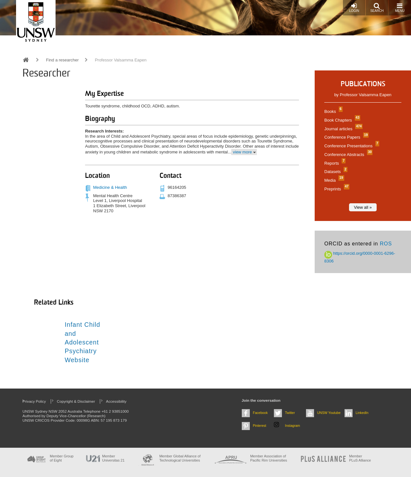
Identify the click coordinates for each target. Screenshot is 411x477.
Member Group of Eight (62, 458)
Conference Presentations (351, 145)
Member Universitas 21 (113, 458)
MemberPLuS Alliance (360, 458)
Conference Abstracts (347, 154)
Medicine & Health (110, 187)
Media (333, 180)
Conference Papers (345, 137)
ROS (386, 243)
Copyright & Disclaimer (76, 401)
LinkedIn (362, 413)
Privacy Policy (34, 401)
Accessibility (116, 401)
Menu (399, 8)
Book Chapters (341, 120)
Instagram (292, 425)
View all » (363, 207)
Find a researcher (62, 60)
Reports (334, 163)
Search (377, 8)
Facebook (260, 413)
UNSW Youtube (329, 413)
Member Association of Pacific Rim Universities (268, 458)
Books (332, 111)
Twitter (290, 413)
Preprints (336, 189)
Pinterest (260, 425)
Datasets (335, 171)
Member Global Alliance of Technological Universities (179, 458)
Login (354, 8)
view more (242, 152)
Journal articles (342, 128)
